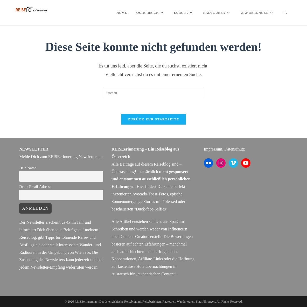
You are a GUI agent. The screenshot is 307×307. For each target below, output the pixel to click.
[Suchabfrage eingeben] (153, 93)
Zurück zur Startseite (153, 119)
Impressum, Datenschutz (224, 149)
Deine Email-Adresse (35, 187)
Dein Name (27, 168)
